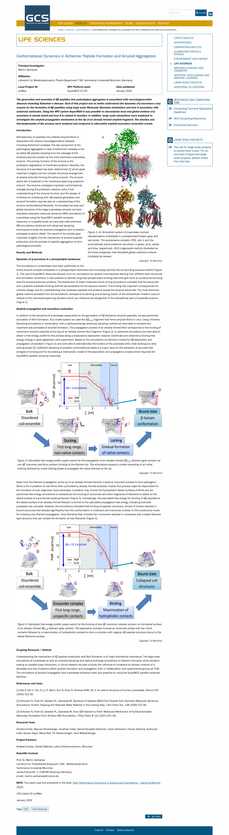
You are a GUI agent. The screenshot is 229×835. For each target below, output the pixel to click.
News (129, 23)
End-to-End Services (186, 125)
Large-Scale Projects (188, 82)
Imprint (99, 830)
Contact (163, 23)
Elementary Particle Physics (187, 53)
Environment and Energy (191, 58)
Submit (201, 13)
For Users (65, 23)
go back (156, 816)
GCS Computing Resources (190, 118)
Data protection (125, 830)
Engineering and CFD (187, 47)
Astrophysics (182, 42)
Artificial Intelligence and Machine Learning (191, 77)
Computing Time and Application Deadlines (193, 110)
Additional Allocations (189, 87)
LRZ (26, 809)
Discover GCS (145, 23)
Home (61, 30)
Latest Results (183, 38)
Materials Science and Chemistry (189, 69)
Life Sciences (82, 30)
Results (81, 23)
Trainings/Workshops (106, 23)
